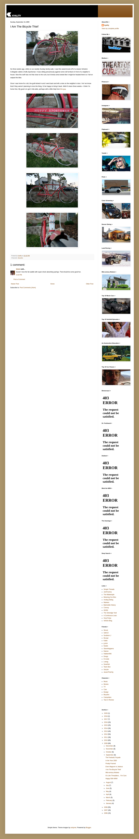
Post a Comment (19, 279)
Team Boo (107, 667)
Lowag (106, 662)
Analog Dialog (108, 600)
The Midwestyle (109, 595)
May (107, 791)
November (110, 749)
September (110, 755)
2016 (106, 722)
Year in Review (109, 700)
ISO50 (106, 610)
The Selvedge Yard (110, 613)
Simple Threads (109, 589)
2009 (106, 743)
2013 (106, 731)
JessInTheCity (108, 672)
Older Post (89, 284)
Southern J (107, 635)
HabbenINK (108, 654)
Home (52, 284)
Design (106, 692)
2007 (106, 810)
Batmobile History (110, 605)
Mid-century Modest (112, 772)
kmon (18, 269)
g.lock (106, 643)
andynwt (73, 827)
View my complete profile (110, 28)
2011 (106, 737)
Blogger (88, 827)
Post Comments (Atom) (28, 287)
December (110, 746)
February (109, 800)
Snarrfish (107, 664)
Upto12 (106, 633)
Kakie (105, 641)
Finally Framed (111, 763)
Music (106, 681)
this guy (63, 89)
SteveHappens (109, 648)
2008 (106, 807)
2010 (106, 740)
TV (105, 687)
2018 (106, 716)
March (108, 797)
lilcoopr (106, 638)
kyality (106, 25)
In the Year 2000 (111, 760)
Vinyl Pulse (107, 618)
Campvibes (107, 697)
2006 (106, 813)
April (107, 794)
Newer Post (15, 284)
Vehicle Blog (108, 621)
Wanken (106, 602)
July (107, 785)
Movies (106, 684)
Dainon (106, 651)
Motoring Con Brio (110, 597)
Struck (106, 630)
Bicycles (106, 695)
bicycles (20, 258)
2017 (106, 719)
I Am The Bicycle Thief (113, 769)
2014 (106, 728)
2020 (106, 713)
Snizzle (106, 669)
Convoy (106, 607)
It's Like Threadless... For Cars (116, 776)
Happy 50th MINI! (112, 778)
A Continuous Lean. (110, 615)
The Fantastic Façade (113, 757)
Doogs (106, 656)
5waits (106, 646)
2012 (106, 734)
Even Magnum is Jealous (114, 767)
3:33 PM (19, 275)
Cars (105, 689)
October (109, 752)
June (108, 788)
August (108, 782)
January (109, 803)
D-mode (106, 659)
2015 (106, 725)
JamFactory (108, 592)
